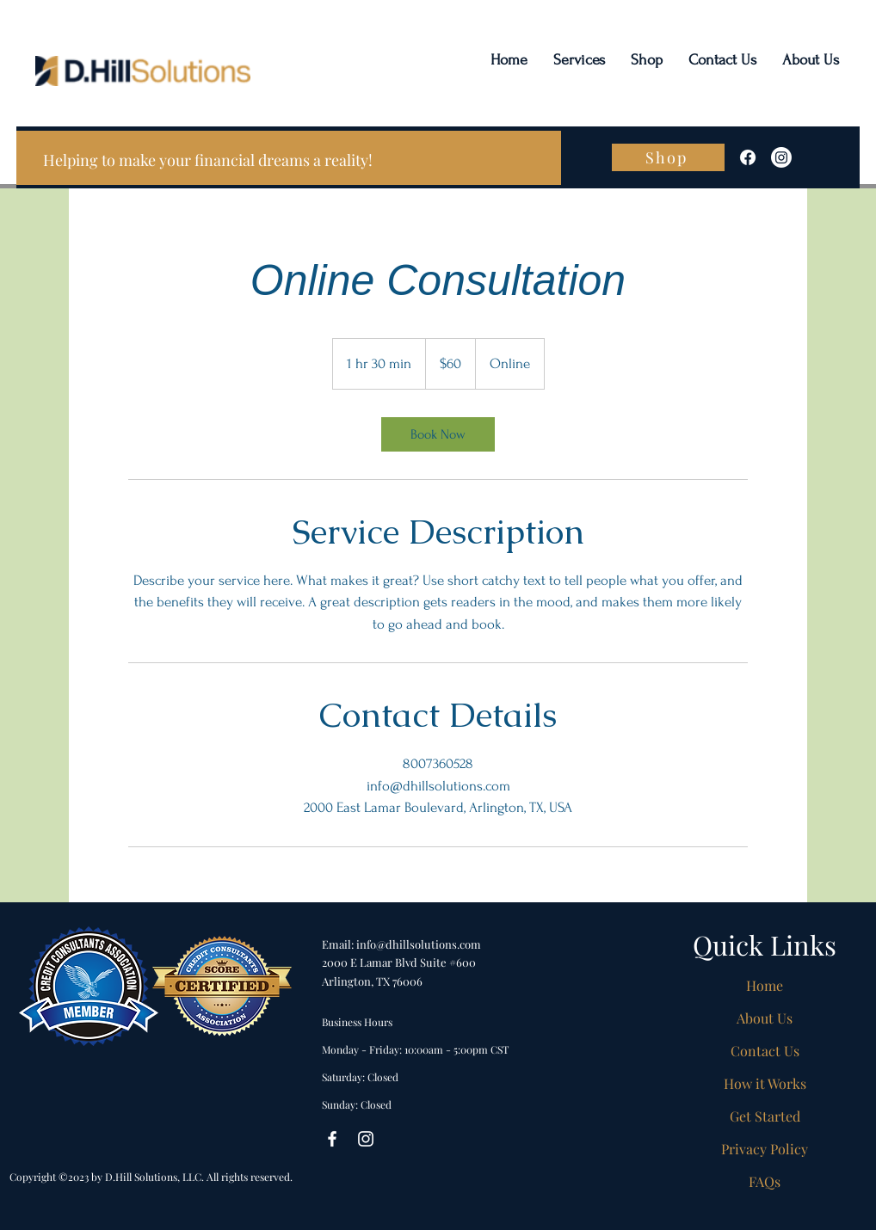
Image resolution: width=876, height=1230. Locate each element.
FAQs (764, 1181)
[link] (438, 434)
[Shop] (668, 157)
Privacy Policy (764, 1149)
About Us (765, 1018)
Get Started (765, 1116)
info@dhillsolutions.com (418, 944)
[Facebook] (747, 157)
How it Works (765, 1083)
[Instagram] (781, 157)
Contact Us (765, 1051)
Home (764, 985)
